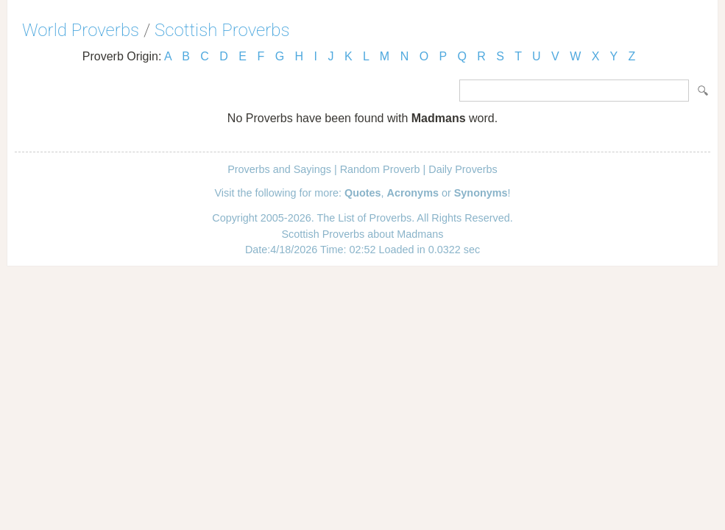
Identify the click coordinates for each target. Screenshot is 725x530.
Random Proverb (380, 169)
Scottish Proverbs (222, 30)
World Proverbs (80, 30)
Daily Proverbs (463, 169)
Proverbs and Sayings (279, 169)
